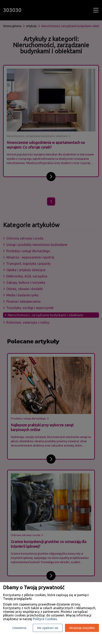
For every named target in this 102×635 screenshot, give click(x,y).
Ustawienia (19, 628)
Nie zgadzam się (47, 628)
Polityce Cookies (45, 619)
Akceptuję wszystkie (82, 628)
